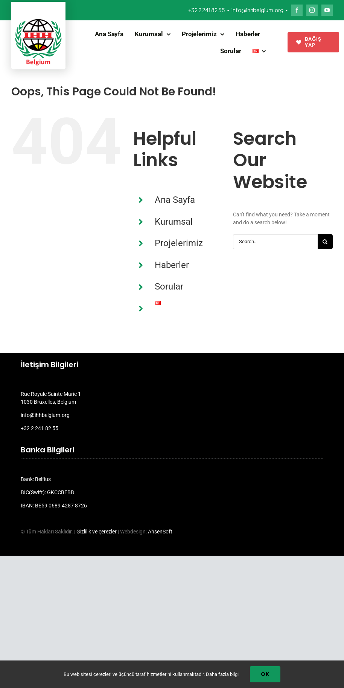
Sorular (169, 286)
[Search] (325, 241)
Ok (265, 674)
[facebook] (297, 10)
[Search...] (275, 241)
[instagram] (312, 10)
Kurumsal (174, 221)
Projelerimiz (179, 243)
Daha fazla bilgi (222, 674)
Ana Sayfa (175, 200)
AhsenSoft (160, 532)
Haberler (172, 265)
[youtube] (327, 10)
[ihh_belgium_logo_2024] (38, 22)
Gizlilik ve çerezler (96, 532)
